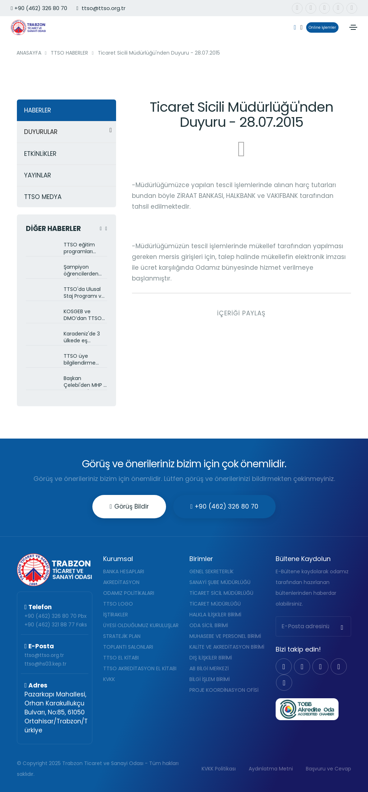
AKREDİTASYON (121, 582)
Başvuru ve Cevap (328, 768)
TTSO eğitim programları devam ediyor (81, 248)
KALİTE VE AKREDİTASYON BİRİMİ (226, 646)
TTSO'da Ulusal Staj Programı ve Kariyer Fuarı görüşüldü (84, 293)
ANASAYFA (29, 52)
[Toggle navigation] (353, 27)
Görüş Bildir (129, 506)
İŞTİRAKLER (115, 614)
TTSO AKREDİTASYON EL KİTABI (139, 668)
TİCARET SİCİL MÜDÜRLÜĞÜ (221, 593)
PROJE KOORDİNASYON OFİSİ (223, 690)
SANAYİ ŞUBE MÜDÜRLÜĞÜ (219, 582)
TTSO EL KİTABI (121, 657)
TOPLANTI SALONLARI (128, 646)
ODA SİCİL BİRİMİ (208, 625)
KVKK (109, 679)
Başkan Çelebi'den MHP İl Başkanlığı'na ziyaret (85, 382)
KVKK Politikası (219, 768)
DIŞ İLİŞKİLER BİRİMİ (210, 657)
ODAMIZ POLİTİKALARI (128, 593)
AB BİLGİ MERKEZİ (209, 668)
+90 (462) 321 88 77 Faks (55, 624)
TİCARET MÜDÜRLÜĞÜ (215, 603)
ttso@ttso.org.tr (44, 655)
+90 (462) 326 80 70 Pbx (55, 616)
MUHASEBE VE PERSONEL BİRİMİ (225, 636)
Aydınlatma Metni (271, 768)
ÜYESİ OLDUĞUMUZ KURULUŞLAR (141, 625)
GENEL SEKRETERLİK (211, 571)
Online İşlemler (321, 27)
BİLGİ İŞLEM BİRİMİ (209, 679)
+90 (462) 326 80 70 (39, 8)
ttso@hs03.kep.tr (45, 663)
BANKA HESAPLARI (123, 571)
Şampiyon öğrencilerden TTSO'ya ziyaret (83, 271)
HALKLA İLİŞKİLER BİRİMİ (215, 614)
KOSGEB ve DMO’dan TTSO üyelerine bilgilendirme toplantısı (83, 315)
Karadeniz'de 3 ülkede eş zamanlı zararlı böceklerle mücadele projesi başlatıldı (85, 337)
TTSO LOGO (118, 603)
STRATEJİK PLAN (122, 636)
